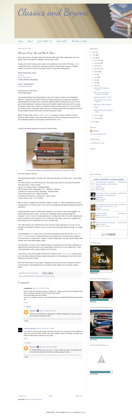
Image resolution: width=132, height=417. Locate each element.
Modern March (40, 276)
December (97, 60)
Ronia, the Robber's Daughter (105, 222)
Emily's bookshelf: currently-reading (109, 179)
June (95, 77)
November (97, 63)
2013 (94, 58)
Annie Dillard (100, 188)
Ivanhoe (21, 75)
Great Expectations (24, 77)
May (95, 80)
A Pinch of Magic (101, 213)
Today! (96, 107)
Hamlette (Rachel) (30, 328)
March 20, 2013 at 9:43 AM (48, 347)
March (96, 86)
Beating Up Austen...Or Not (102, 97)
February (97, 115)
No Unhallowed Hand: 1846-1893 (106, 204)
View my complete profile (98, 134)
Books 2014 (61, 41)
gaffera (69, 412)
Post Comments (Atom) (34, 399)
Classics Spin (66, 254)
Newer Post (22, 396)
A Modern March (44, 115)
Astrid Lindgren (101, 224)
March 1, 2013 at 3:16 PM (41, 288)
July (95, 74)
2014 (94, 55)
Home (21, 41)
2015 (94, 52)
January (96, 118)
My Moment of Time (98, 143)
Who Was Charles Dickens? (102, 104)
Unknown (33, 311)
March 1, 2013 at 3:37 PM (48, 311)
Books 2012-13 (45, 41)
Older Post (78, 396)
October (96, 66)
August (96, 71)
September (97, 69)
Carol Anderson (101, 199)
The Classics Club (79, 41)
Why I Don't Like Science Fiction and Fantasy (102, 93)
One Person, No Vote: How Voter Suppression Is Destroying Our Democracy (106, 195)
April (95, 83)
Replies (28, 307)
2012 (94, 122)
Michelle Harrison (102, 215)
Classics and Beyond (53, 12)
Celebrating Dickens (25, 86)
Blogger (83, 412)
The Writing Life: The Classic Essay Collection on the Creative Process (106, 184)
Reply (25, 302)
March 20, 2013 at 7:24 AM (45, 328)
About (30, 41)
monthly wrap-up (49, 276)
